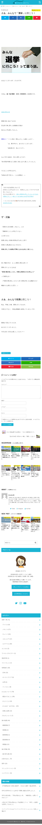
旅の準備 (6, 750)
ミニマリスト (7, 774)
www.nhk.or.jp (5, 112)
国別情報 (6, 741)
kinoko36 (11, 495)
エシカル (5, 650)
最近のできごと (6, 352)
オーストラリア (8, 678)
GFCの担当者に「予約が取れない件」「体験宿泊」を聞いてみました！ (20, 798)
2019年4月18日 (7, 203)
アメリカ (6, 626)
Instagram (20, 508)
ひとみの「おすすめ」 (10, 707)
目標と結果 (7, 712)
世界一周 (6, 621)
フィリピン (6, 688)
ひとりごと (7, 702)
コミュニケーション (9, 769)
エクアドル (7, 645)
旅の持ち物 (7, 755)
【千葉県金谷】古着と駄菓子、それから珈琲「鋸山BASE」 (19, 787)
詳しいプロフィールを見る (21, 587)
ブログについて (7, 717)
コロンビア (7, 640)
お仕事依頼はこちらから (21, 594)
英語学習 (5, 659)
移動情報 (6, 726)
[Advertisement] (21, 32)
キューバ (6, 635)
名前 (2, 400)
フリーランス (7, 664)
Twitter (13, 508)
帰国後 (5, 745)
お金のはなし (7, 760)
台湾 (4, 683)
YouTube (28, 508)
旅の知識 (6, 721)
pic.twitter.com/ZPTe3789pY (26, 196)
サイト (3, 413)
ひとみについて (8, 693)
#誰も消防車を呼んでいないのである (27, 194)
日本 (5, 673)
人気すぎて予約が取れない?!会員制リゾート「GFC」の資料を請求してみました (20, 804)
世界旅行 (6, 669)
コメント (4, 384)
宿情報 (5, 731)
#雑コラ (14, 196)
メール (3, 406)
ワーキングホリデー (9, 654)
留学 (4, 764)
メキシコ (6, 630)
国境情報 (6, 736)
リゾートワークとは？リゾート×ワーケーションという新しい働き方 (20, 811)
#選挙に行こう (7, 196)
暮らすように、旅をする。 (20, 822)
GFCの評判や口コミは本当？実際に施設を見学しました (18, 792)
